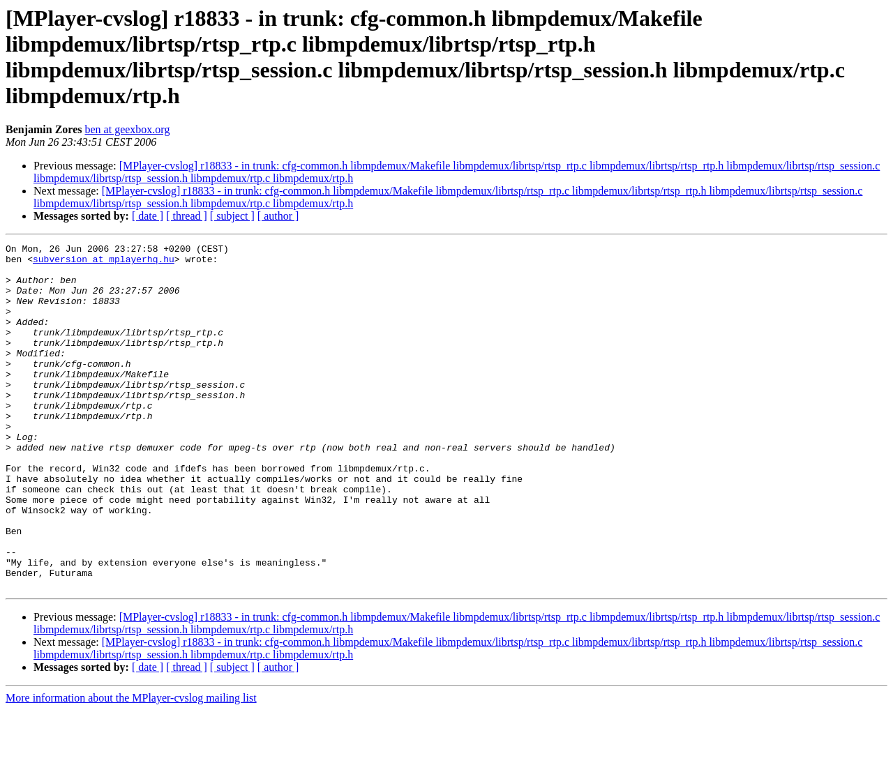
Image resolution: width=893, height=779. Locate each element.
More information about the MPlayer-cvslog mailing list (131, 767)
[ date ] (147, 216)
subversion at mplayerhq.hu (103, 263)
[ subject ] (232, 216)
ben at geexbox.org (127, 129)
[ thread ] (186, 216)
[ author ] (278, 216)
